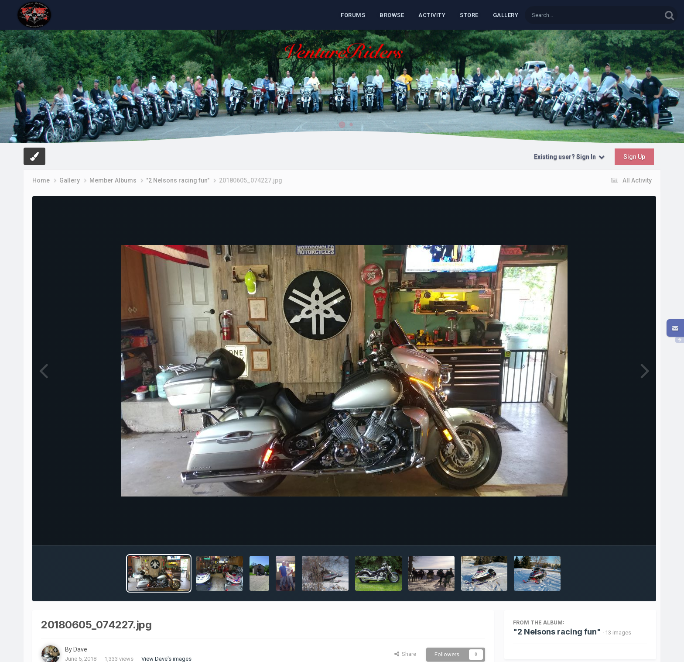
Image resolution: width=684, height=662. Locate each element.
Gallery (506, 15)
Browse (392, 15)
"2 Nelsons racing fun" (557, 631)
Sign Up (634, 156)
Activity (431, 15)
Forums (353, 15)
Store (469, 15)
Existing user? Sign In (569, 156)
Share (405, 654)
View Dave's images (166, 658)
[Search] (570, 15)
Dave (80, 649)
